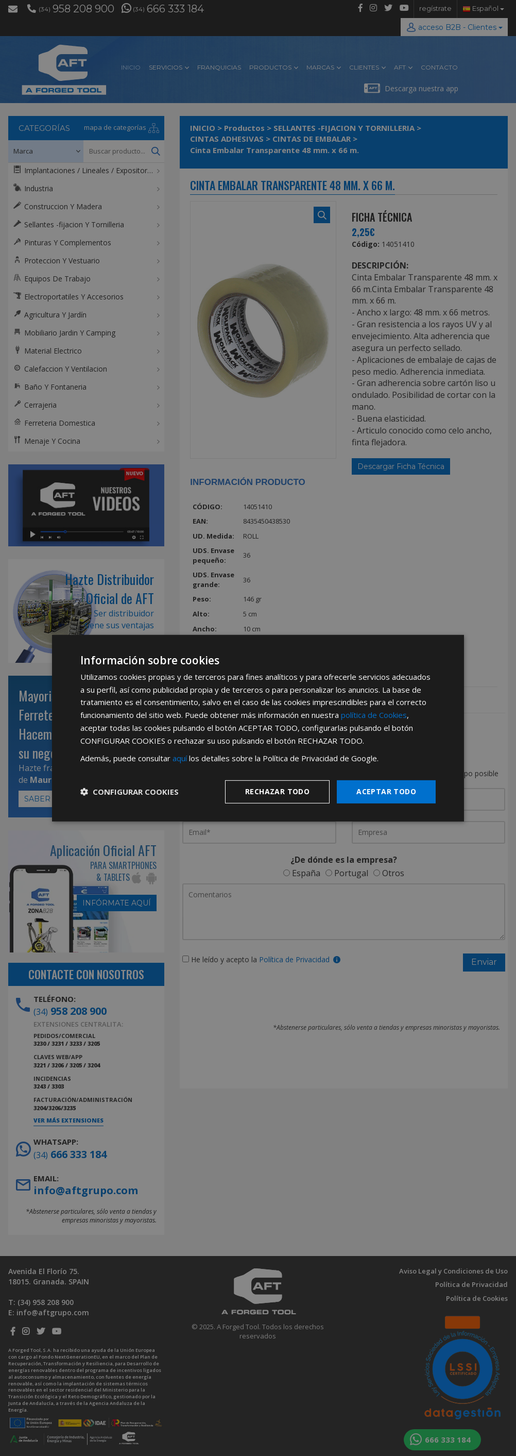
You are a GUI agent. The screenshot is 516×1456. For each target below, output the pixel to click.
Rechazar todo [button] (277, 791)
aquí (180, 758)
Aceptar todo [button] (386, 791)
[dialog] (258, 728)
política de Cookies (374, 715)
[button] (129, 791)
